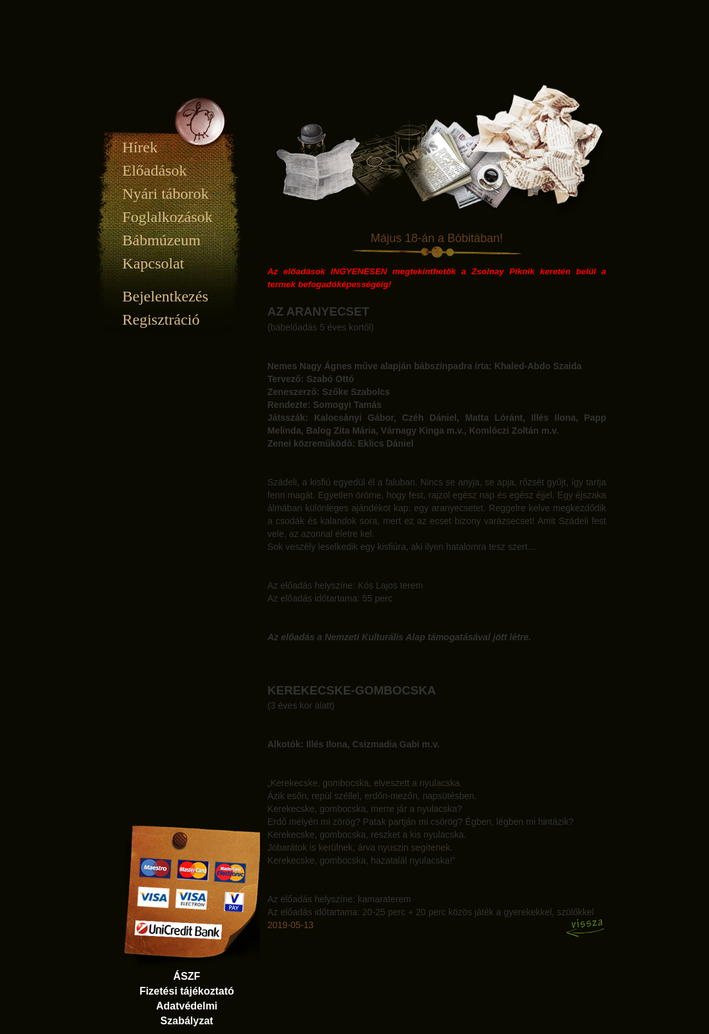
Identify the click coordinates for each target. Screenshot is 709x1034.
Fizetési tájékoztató (186, 991)
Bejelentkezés (165, 296)
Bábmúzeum (162, 240)
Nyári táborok (166, 193)
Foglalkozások (168, 216)
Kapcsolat (154, 263)
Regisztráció (161, 319)
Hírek (140, 147)
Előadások (155, 170)
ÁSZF (187, 976)
